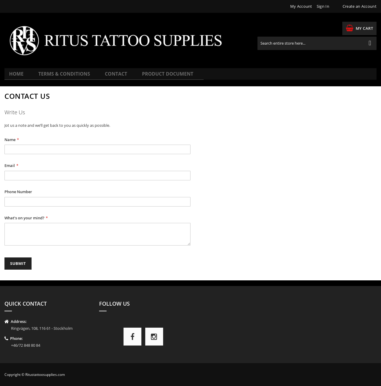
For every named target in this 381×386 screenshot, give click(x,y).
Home (17, 76)
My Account (301, 6)
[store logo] (119, 40)
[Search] (370, 43)
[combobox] (317, 43)
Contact (105, 76)
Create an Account (360, 6)
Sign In (323, 6)
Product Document (150, 76)
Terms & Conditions (59, 76)
